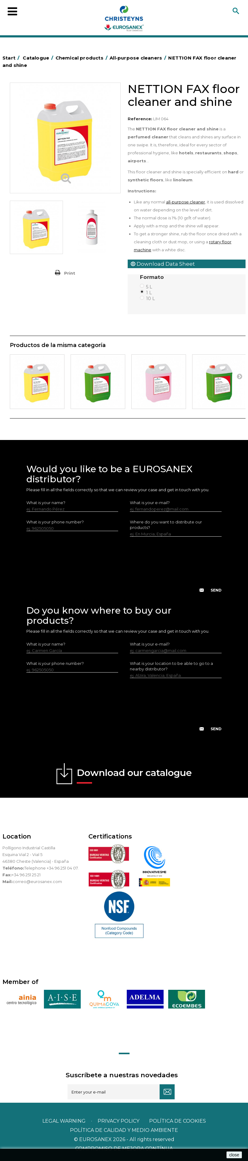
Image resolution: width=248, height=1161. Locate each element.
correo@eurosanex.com (37, 881)
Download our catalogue (134, 775)
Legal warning (64, 1121)
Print (69, 273)
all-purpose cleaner (185, 201)
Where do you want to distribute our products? (166, 524)
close (234, 1154)
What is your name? (45, 502)
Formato (152, 277)
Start (11, 58)
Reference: (140, 118)
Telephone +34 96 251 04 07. (51, 868)
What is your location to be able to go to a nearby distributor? (171, 666)
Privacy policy (119, 1121)
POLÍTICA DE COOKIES (177, 1121)
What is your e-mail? (150, 502)
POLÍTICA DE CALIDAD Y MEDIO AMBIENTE (124, 1130)
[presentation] (124, 569)
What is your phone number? (55, 521)
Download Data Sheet (163, 264)
